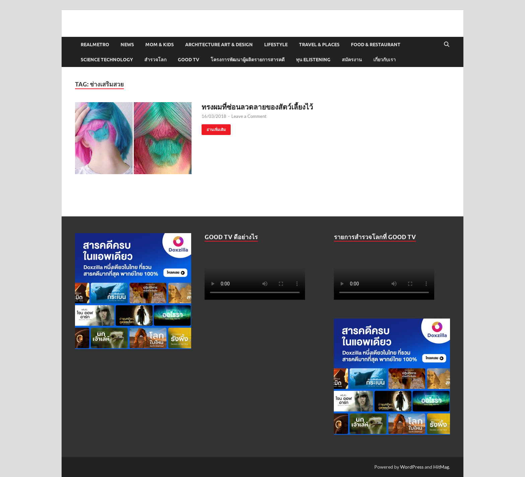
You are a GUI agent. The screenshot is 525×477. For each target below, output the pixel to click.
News (127, 44)
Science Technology (107, 59)
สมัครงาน (352, 59)
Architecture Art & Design (219, 44)
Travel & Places (319, 44)
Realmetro (95, 44)
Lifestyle (276, 44)
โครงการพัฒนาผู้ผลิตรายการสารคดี (248, 59)
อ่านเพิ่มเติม (214, 128)
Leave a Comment (249, 116)
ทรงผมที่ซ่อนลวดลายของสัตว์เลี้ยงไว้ (257, 107)
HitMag (441, 467)
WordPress (412, 467)
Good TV (188, 59)
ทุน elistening (313, 59)
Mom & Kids (159, 44)
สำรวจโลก (155, 59)
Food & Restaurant (375, 44)
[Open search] (447, 44)
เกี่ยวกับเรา (384, 59)
